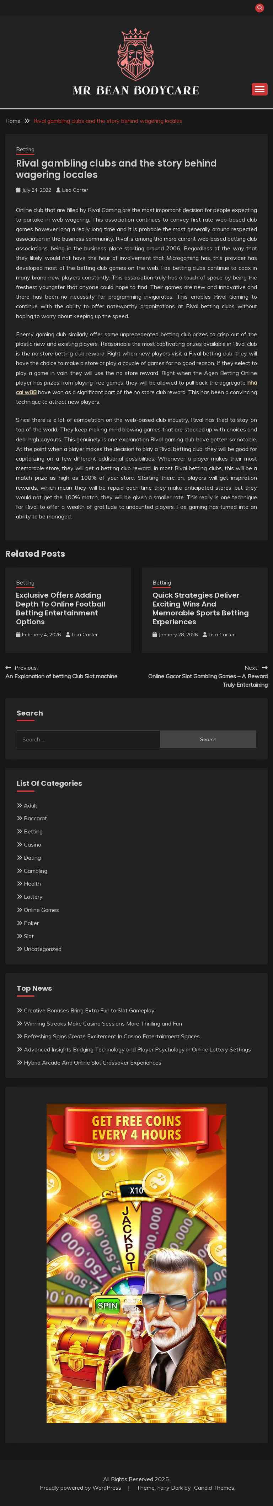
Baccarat (35, 818)
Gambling (35, 870)
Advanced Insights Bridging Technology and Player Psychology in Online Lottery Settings (137, 1049)
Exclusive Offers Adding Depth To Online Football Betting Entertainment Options (60, 608)
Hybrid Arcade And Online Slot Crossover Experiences (92, 1062)
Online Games (41, 909)
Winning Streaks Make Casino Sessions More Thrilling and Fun (103, 1023)
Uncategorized (42, 948)
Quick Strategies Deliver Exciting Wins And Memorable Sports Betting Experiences (200, 608)
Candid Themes (214, 1487)
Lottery (33, 896)
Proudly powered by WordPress (81, 1487)
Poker (31, 922)
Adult (30, 805)
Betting (25, 149)
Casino (32, 844)
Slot (29, 936)
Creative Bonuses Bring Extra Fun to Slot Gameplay (89, 1010)
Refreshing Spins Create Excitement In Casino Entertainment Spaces (112, 1036)
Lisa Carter (75, 190)
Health (32, 883)
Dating (32, 857)
